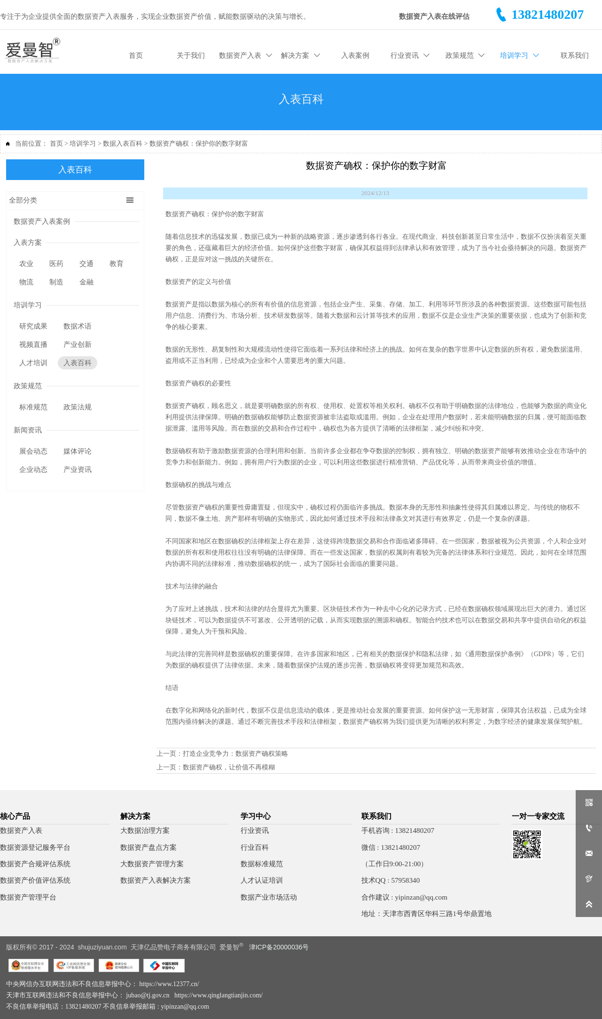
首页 (56, 143)
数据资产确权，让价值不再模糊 (229, 766)
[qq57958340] (589, 853)
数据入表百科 (122, 143)
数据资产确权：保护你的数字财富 (198, 143)
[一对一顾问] (589, 828)
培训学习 (83, 143)
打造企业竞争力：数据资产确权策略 (235, 752)
